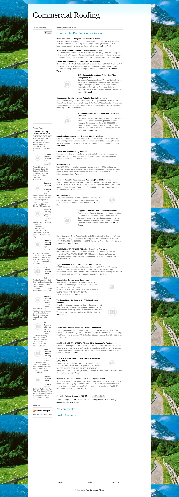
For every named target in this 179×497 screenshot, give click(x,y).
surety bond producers (95, 400)
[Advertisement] (89, 22)
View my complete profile (42, 414)
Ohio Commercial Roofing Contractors (48, 271)
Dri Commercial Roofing (47, 325)
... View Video (115, 57)
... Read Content (75, 189)
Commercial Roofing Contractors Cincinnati (48, 380)
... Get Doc (102, 274)
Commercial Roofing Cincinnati (47, 243)
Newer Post (63, 482)
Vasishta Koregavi (42, 411)
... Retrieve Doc (88, 92)
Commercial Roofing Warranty (47, 298)
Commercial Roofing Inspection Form (47, 213)
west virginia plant (73, 402)
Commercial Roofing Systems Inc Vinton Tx (41, 133)
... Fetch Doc (77, 294)
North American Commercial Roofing (47, 353)
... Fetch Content (74, 373)
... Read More (92, 130)
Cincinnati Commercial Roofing (47, 156)
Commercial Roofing (66, 15)
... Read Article (106, 46)
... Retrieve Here (80, 159)
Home (90, 482)
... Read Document (72, 243)
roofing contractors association (74, 400)
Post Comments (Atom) (95, 490)
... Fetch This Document (74, 108)
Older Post (116, 482)
